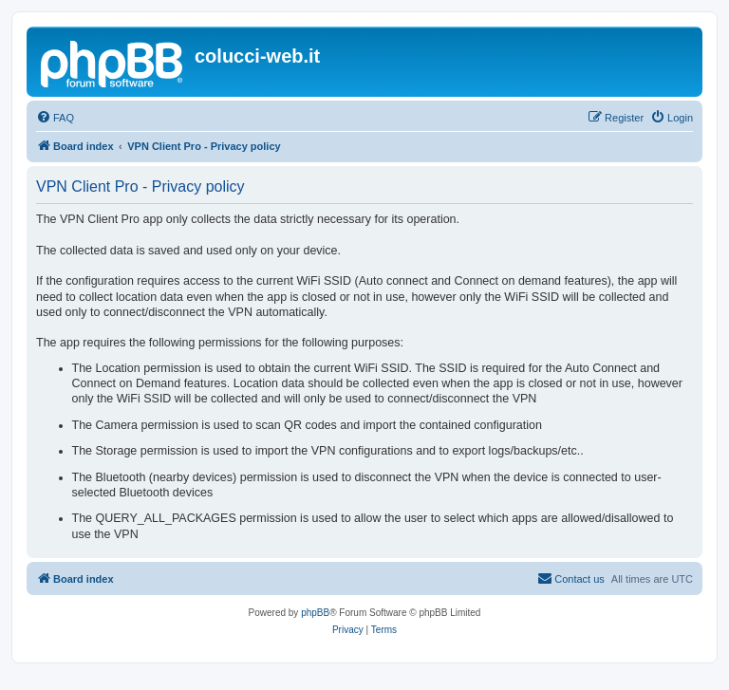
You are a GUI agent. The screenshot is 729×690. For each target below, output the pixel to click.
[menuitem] (55, 117)
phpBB (315, 612)
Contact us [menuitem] (571, 578)
